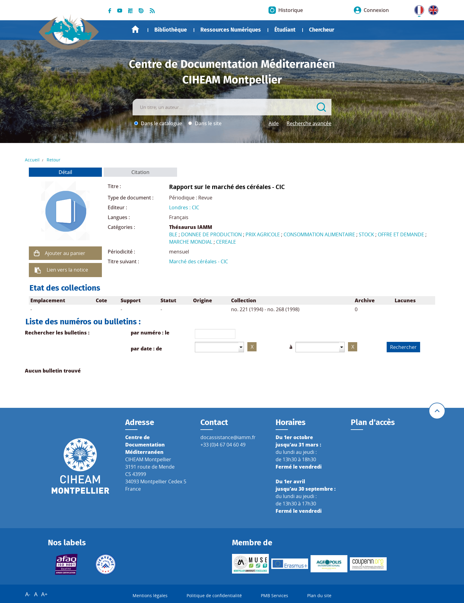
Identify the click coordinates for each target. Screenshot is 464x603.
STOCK (366, 234)
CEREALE (226, 241)
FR (417, 9)
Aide (274, 123)
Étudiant (285, 29)
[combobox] (219, 347)
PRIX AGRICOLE (263, 234)
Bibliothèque (170, 29)
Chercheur (321, 29)
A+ (44, 594)
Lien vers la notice (67, 269)
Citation (140, 172)
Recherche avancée (309, 123)
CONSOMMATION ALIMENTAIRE (319, 234)
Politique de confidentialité (214, 595)
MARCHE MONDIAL (190, 241)
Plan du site (319, 595)
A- (27, 594)
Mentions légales (150, 595)
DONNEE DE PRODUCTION (211, 234)
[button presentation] (241, 347)
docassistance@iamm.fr (228, 437)
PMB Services (274, 595)
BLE (173, 234)
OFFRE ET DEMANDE (401, 234)
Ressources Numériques (230, 29)
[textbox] (216, 346)
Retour (53, 160)
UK (431, 9)
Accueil (135, 29)
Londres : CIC (184, 207)
